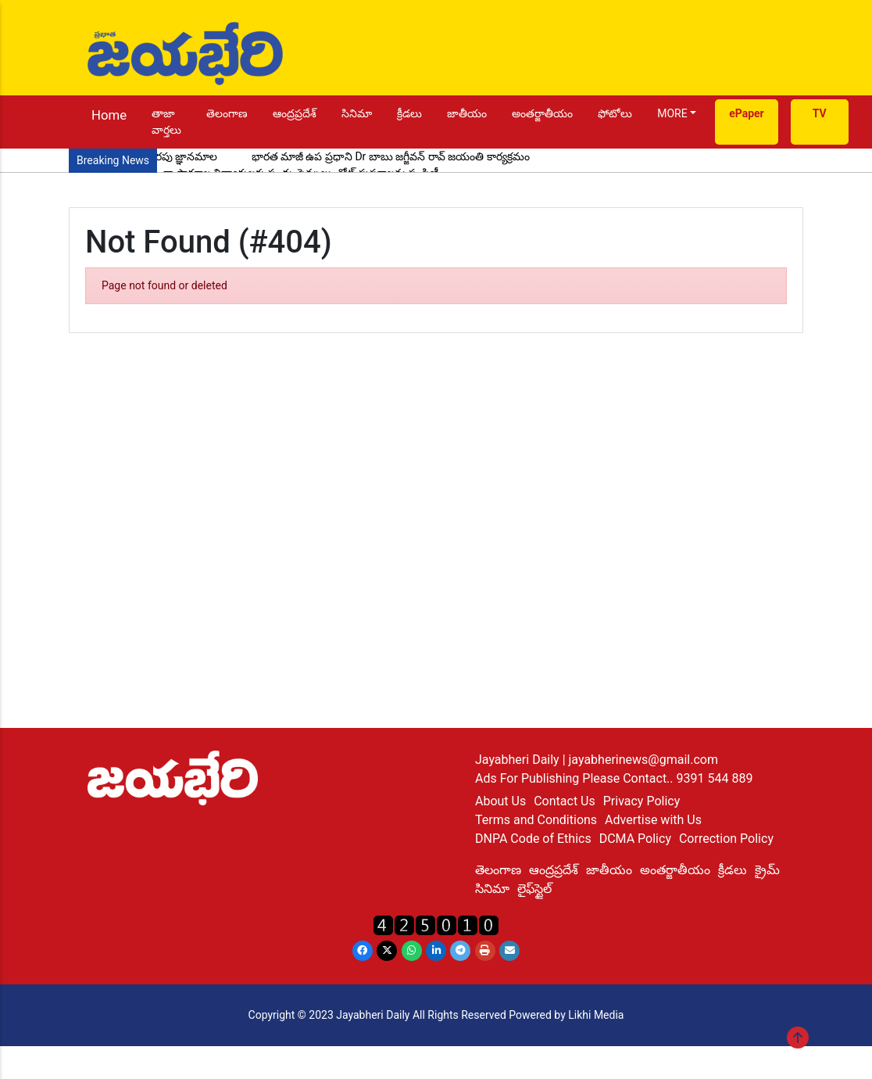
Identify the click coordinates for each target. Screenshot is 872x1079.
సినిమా (356, 113)
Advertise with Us (653, 819)
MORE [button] (672, 113)
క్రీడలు (409, 113)
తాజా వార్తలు (166, 121)
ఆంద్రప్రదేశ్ (294, 113)
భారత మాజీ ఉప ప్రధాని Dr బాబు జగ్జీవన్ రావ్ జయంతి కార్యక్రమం (391, 156)
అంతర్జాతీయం (542, 113)
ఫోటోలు (615, 113)
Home (109, 115)
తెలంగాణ (227, 113)
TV (820, 113)
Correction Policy (726, 838)
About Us (500, 801)
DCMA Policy (635, 838)
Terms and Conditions (536, 819)
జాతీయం (467, 113)
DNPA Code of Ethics (533, 838)
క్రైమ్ (767, 869)
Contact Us (564, 801)
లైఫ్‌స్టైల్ (534, 888)
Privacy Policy (642, 801)
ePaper (746, 113)
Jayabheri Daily (519, 759)
